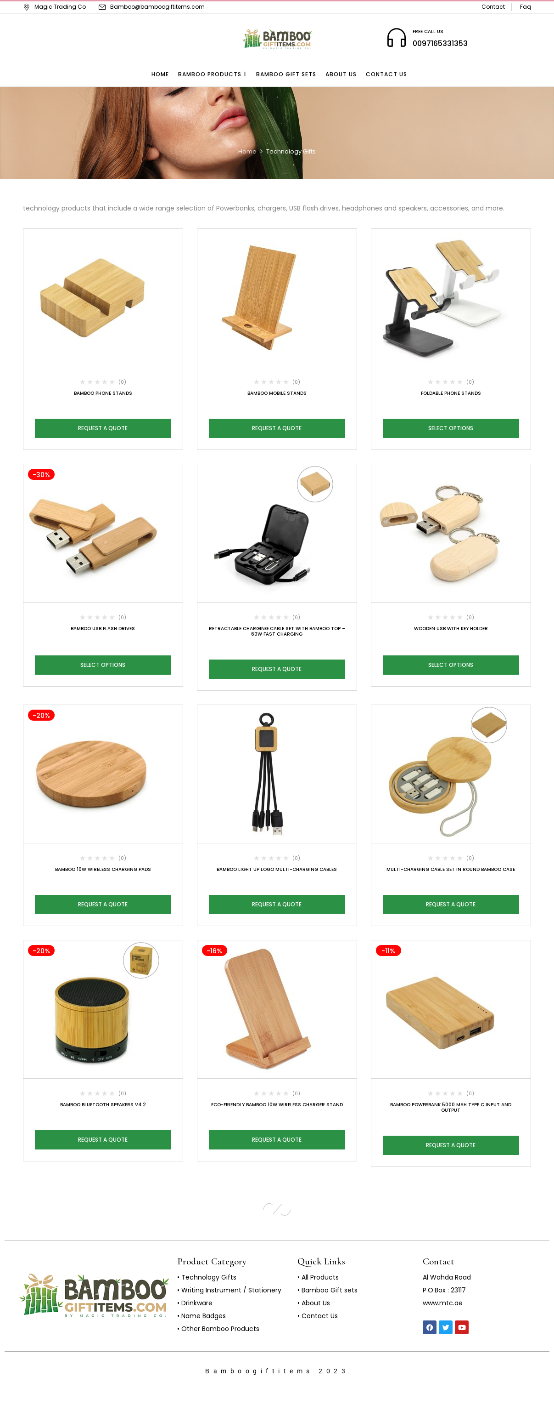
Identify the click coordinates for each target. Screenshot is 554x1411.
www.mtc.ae (443, 1303)
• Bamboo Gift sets (327, 1290)
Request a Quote (103, 428)
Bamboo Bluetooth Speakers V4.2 (103, 1104)
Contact (493, 7)
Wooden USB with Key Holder (451, 628)
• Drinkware (195, 1303)
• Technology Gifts (206, 1277)
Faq (525, 7)
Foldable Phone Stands (451, 393)
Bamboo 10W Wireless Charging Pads (103, 869)
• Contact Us (317, 1315)
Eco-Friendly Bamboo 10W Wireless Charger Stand (277, 1104)
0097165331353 (440, 43)
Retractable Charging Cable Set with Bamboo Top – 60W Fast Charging (277, 631)
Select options (450, 428)
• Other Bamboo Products (218, 1328)
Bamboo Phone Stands (103, 393)
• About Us (313, 1303)
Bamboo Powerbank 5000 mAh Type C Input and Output (450, 1107)
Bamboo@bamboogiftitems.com (157, 7)
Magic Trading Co (54, 7)
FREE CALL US (428, 31)
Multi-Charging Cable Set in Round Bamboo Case (450, 869)
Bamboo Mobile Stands (277, 393)
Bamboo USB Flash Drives (103, 628)
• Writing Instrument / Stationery (229, 1290)
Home (247, 151)
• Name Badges (201, 1315)
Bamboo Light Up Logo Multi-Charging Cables (277, 869)
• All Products (318, 1277)
